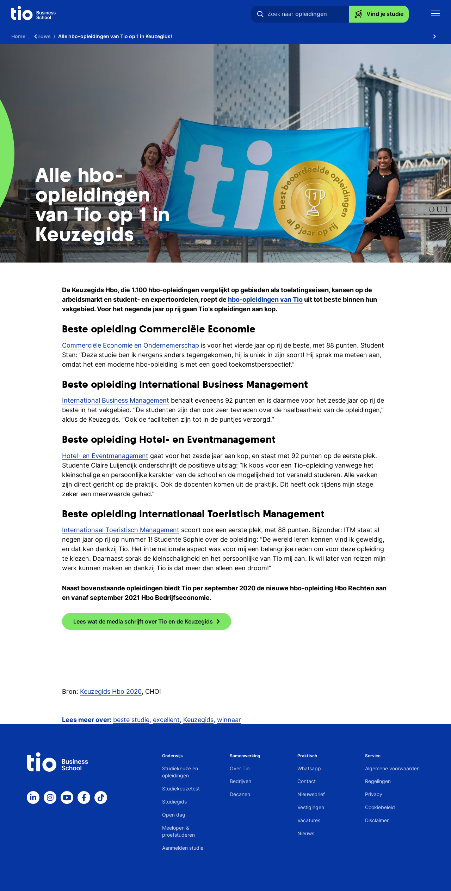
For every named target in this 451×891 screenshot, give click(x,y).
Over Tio (239, 768)
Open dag (173, 815)
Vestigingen (310, 807)
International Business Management (115, 400)
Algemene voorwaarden (392, 768)
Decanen (240, 794)
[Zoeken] (260, 14)
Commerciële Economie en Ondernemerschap (130, 345)
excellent (166, 719)
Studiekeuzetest (181, 788)
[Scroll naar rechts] (434, 36)
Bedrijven (240, 781)
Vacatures (308, 820)
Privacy (373, 794)
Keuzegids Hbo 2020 (111, 691)
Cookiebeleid (380, 807)
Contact (306, 781)
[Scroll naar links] (36, 36)
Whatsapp (309, 768)
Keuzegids (198, 719)
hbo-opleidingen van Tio (265, 299)
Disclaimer (377, 820)
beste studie (131, 719)
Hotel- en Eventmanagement (105, 455)
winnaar (229, 719)
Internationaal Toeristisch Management (120, 530)
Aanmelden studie (182, 848)
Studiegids (174, 802)
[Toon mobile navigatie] (435, 14)
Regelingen (378, 781)
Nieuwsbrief (311, 794)
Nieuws (305, 833)
